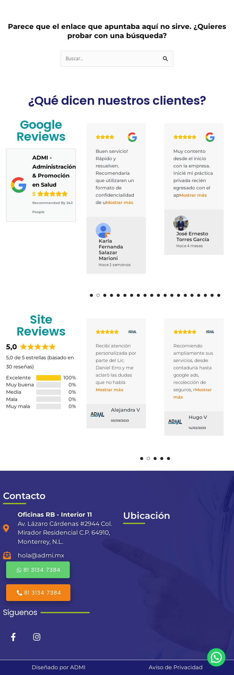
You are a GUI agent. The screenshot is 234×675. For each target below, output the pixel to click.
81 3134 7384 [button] (38, 570)
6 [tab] (124, 295)
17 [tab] (198, 295)
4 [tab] (111, 295)
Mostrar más (119, 202)
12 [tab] (165, 295)
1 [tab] (91, 295)
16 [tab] (191, 295)
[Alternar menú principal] (220, 11)
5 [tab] (118, 295)
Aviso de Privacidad (176, 667)
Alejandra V (125, 410)
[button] (216, 657)
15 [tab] (185, 295)
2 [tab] (98, 295)
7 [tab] (131, 295)
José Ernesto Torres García (192, 236)
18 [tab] (205, 295)
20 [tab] (218, 295)
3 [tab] (104, 295)
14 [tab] (178, 295)
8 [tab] (138, 295)
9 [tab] (145, 295)
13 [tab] (171, 295)
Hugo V (198, 417)
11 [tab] (158, 295)
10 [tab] (151, 295)
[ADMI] (175, 575)
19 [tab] (212, 295)
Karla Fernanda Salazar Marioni (111, 250)
